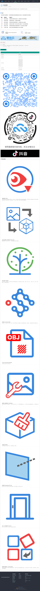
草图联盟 (13, 576)
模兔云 (9, 1)
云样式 (28, 1)
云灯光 (25, 1)
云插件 (15, 1)
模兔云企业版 (14, 575)
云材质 (22, 1)
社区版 (6, 1)
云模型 (19, 1)
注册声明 (20, 575)
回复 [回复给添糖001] (9, 46)
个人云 (12, 1)
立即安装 (20, 52)
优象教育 (13, 577)
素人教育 (13, 578)
